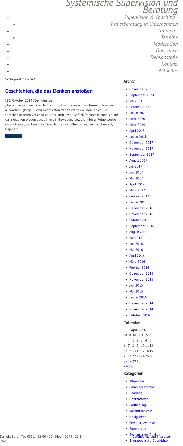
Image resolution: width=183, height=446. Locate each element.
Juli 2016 (135, 238)
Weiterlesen (13, 136)
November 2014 (141, 309)
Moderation (165, 43)
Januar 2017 (138, 202)
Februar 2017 (139, 196)
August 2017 (138, 160)
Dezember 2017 (141, 142)
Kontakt (169, 63)
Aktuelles (168, 70)
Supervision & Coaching (149, 17)
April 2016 (137, 255)
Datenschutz (141, 436)
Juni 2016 (136, 244)
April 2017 (137, 184)
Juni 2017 (136, 172)
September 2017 (141, 154)
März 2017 (137, 190)
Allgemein (136, 381)
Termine (169, 37)
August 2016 (138, 232)
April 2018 (137, 131)
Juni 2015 (136, 285)
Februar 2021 (139, 107)
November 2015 (141, 279)
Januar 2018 (138, 136)
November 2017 (141, 148)
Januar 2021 (138, 113)
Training (166, 30)
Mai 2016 (136, 250)
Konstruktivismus (140, 411)
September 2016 (141, 226)
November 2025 (141, 89)
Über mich (167, 50)
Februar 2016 (139, 267)
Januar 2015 (138, 297)
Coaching (135, 393)
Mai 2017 (136, 178)
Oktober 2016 (139, 220)
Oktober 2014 (139, 315)
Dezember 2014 (141, 303)
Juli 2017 (135, 166)
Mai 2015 (136, 291)
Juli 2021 (135, 101)
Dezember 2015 (141, 273)
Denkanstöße (164, 57)
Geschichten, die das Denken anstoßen (48, 91)
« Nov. (128, 366)
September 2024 (141, 95)
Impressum (165, 436)
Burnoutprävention (142, 387)
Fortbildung (137, 405)
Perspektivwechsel (142, 423)
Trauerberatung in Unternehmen (144, 23)
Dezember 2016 (141, 208)
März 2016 (137, 261)
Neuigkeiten (137, 417)
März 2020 (137, 119)
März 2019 (137, 125)
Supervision (137, 428)
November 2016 (141, 214)
